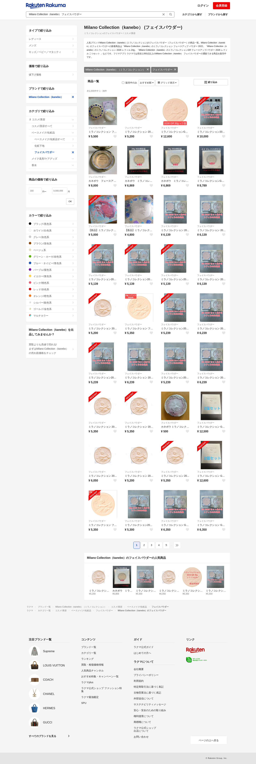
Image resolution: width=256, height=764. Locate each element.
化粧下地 (54, 145)
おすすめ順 (147, 82)
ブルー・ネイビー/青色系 (51, 263)
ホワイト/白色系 (51, 230)
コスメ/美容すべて (53, 126)
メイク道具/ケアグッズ (53, 158)
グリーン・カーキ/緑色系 (51, 256)
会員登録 (221, 5)
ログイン (203, 5)
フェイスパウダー (164, 69)
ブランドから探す (218, 14)
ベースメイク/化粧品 (53, 132)
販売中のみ (129, 82)
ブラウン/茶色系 (51, 243)
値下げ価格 (51, 74)
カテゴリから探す (192, 14)
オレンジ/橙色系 (51, 295)
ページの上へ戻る (209, 740)
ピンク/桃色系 (51, 282)
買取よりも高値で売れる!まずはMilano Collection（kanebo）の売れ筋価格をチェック (51, 348)
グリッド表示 (167, 82)
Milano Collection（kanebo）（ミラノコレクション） (117, 69)
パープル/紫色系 (51, 269)
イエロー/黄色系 (51, 276)
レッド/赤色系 (51, 289)
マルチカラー (51, 315)
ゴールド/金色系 (51, 308)
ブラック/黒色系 (51, 223)
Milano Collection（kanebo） (51, 97)
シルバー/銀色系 (51, 302)
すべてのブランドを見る (42, 736)
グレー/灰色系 (51, 237)
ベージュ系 (51, 250)
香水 (53, 165)
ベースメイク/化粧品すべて (54, 139)
